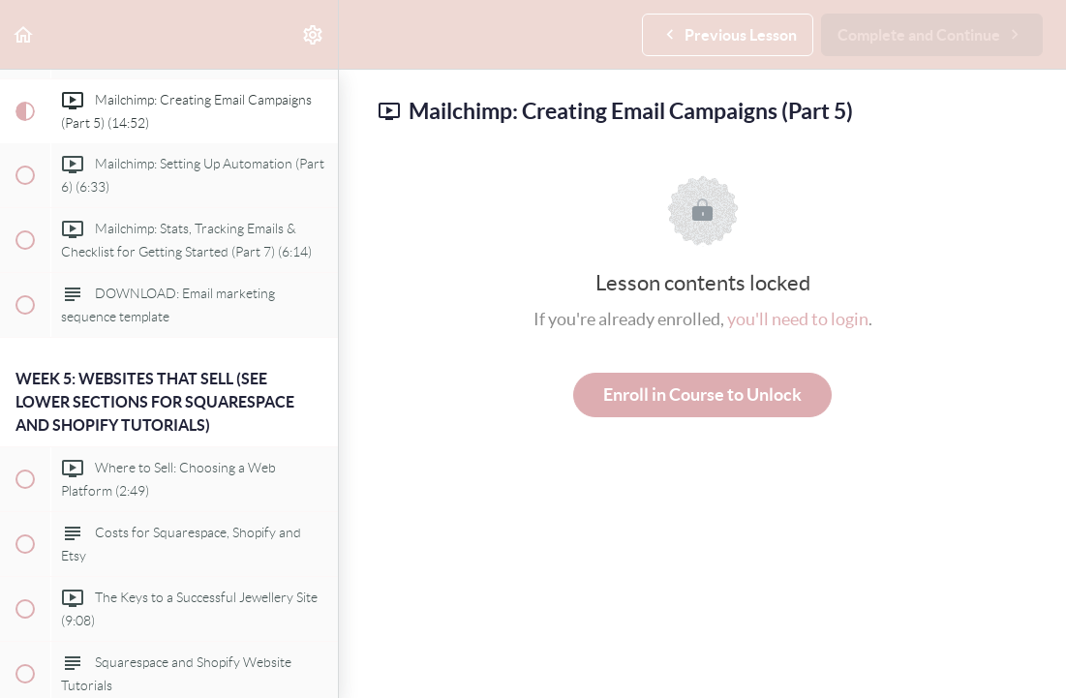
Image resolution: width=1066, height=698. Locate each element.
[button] (24, 34)
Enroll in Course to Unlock (702, 394)
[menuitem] (313, 34)
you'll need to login (797, 319)
